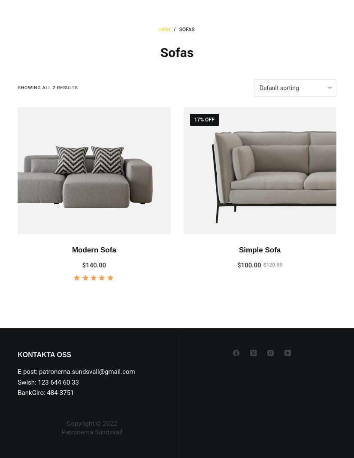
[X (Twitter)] (253, 353)
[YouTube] (287, 353)
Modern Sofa (94, 250)
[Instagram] (270, 353)
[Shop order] (295, 88)
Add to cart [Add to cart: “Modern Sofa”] (94, 293)
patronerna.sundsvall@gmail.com (87, 372)
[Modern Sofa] (94, 170)
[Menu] (318, 15)
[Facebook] (236, 353)
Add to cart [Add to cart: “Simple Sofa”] (260, 293)
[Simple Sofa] (260, 170)
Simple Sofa (260, 250)
